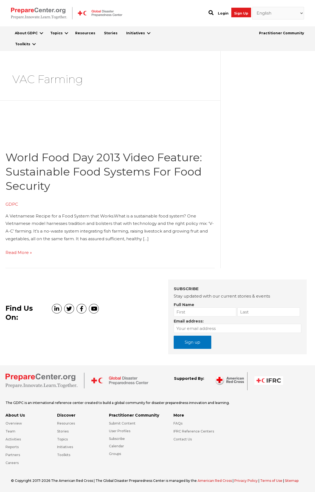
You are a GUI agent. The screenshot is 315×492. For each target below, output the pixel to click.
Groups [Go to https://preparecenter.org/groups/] (115, 454)
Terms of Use (271, 481)
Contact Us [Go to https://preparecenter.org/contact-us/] (182, 439)
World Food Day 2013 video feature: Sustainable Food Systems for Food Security (103, 172)
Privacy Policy (246, 481)
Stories (110, 33)
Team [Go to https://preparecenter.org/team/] (10, 431)
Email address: (189, 321)
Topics (56, 33)
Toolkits (22, 44)
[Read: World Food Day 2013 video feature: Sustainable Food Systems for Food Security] (46, 140)
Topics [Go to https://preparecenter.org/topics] (62, 439)
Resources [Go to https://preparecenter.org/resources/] (66, 423)
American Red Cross (215, 481)
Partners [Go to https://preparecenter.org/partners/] (12, 455)
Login (223, 13)
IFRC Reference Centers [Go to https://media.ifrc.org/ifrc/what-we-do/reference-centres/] (193, 431)
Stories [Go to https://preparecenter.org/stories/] (63, 431)
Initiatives (135, 33)
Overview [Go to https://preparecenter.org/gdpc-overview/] (13, 423)
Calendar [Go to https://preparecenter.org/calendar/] (116, 446)
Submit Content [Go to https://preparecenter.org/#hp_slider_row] (122, 423)
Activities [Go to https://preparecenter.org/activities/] (13, 439)
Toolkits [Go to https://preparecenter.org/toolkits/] (63, 455)
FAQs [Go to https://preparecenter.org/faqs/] (177, 423)
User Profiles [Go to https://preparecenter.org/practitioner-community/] (119, 431)
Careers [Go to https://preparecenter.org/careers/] (12, 463)
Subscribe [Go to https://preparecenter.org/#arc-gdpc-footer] (117, 439)
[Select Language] (278, 13)
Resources (85, 33)
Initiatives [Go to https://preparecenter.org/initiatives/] (65, 447)
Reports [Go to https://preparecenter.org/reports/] (12, 447)
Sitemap (292, 481)
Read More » (18, 252)
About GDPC (26, 33)
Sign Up (241, 13)
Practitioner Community (281, 33)
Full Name (184, 305)
